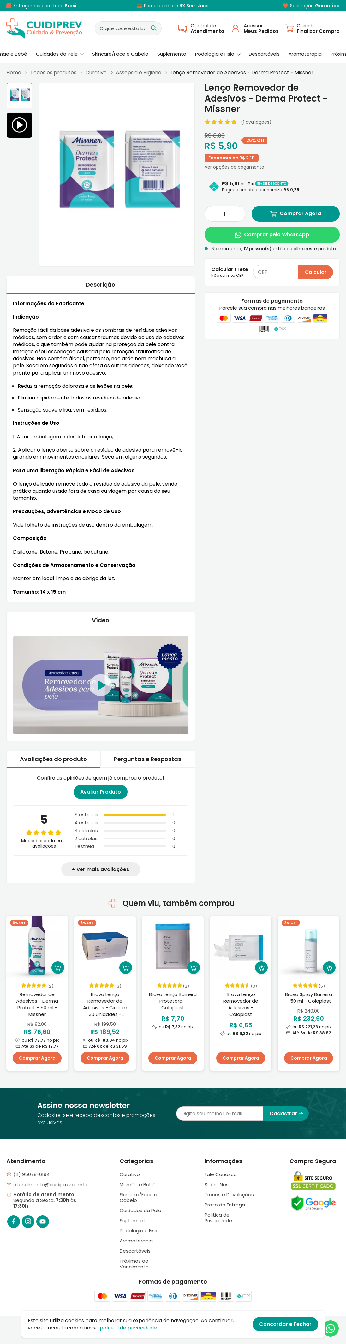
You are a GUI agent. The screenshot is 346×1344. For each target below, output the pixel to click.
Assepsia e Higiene (138, 72)
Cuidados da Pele (60, 54)
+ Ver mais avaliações (100, 869)
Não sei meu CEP (227, 275)
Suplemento (171, 54)
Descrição (100, 284)
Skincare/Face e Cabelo (120, 54)
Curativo (96, 72)
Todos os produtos (53, 72)
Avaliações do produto (53, 759)
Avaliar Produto (100, 792)
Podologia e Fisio (218, 54)
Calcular (315, 272)
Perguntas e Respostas (147, 759)
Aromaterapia (305, 54)
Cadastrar (287, 1113)
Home (13, 72)
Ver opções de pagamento (234, 167)
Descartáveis (264, 54)
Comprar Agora (295, 213)
